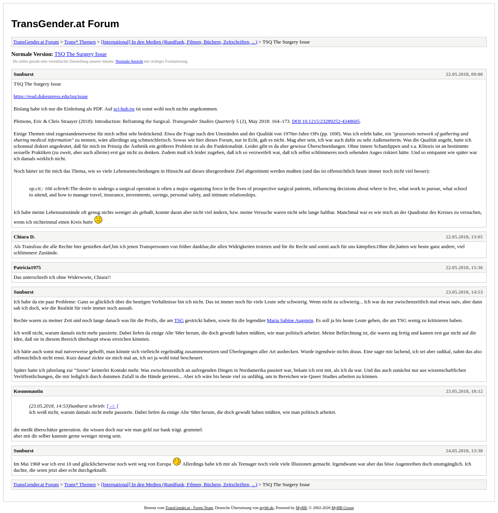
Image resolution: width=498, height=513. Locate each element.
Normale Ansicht (129, 61)
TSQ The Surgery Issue (80, 54)
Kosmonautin (28, 391)
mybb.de (267, 508)
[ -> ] (112, 406)
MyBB (301, 508)
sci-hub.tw (124, 109)
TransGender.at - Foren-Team (189, 508)
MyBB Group (342, 508)
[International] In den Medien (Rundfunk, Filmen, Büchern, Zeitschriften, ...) (179, 42)
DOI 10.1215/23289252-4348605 (325, 121)
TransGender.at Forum (65, 24)
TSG (179, 320)
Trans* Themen (80, 42)
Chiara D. (24, 237)
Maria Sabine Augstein (290, 320)
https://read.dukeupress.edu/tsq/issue (51, 96)
